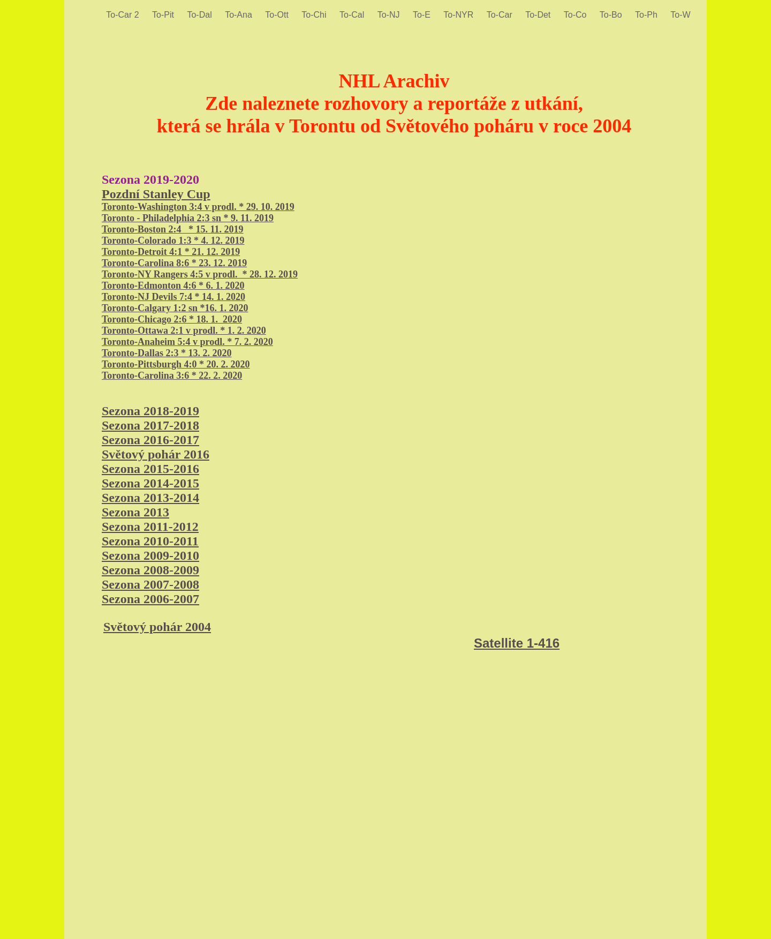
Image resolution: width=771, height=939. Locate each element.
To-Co (576, 14)
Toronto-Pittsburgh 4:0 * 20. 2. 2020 (176, 364)
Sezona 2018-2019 (150, 411)
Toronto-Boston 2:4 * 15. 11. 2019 (173, 229)
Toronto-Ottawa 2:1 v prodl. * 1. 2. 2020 (184, 330)
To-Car (501, 14)
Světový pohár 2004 (157, 627)
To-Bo (612, 14)
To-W (680, 14)
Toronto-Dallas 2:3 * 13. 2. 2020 (167, 353)
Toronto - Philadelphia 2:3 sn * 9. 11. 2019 (188, 218)
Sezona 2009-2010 (150, 555)
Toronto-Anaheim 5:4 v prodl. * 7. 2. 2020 (187, 341)
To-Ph (647, 14)
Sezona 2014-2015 (150, 483)
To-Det (539, 14)
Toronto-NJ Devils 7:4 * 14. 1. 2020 (173, 296)
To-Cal (353, 14)
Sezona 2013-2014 (150, 498)
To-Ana (239, 14)
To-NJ (389, 14)
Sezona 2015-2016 (150, 469)
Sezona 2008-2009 (150, 570)
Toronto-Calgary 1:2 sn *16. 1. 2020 (175, 308)
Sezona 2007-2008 (150, 584)
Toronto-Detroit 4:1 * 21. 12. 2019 (171, 251)
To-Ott (278, 14)
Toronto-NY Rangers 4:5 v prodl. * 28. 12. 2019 (200, 274)
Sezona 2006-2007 (150, 599)
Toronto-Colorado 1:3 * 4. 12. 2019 (173, 240)
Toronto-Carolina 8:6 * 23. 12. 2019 (174, 263)
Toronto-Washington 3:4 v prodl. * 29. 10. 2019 (198, 206)
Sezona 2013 (135, 512)
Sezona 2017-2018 (150, 425)
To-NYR (459, 14)
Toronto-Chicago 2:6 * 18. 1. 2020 (172, 319)
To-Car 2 (123, 14)
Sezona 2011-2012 (150, 527)
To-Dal (200, 14)
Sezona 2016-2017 (150, 440)
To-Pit (164, 14)
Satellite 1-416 (517, 643)
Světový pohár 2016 (155, 454)
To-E (423, 14)
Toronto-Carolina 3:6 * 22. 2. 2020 (172, 375)
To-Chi (315, 14)
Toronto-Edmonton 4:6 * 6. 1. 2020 (173, 285)
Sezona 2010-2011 (150, 541)
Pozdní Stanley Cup (156, 194)
